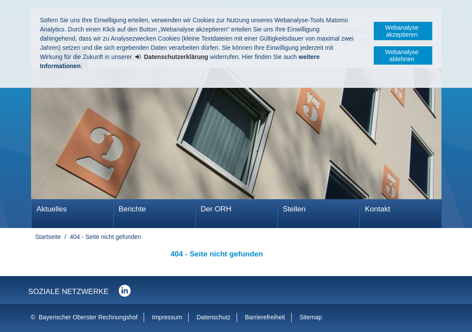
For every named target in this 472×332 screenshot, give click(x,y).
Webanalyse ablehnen (402, 55)
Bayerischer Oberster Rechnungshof (88, 317)
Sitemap (311, 317)
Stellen (294, 209)
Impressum (167, 317)
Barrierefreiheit (265, 317)
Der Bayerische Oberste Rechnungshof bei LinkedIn (125, 291)
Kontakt (377, 209)
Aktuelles (52, 209)
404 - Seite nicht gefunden (105, 236)
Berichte (132, 209)
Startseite (48, 236)
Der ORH (216, 209)
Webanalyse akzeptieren (402, 31)
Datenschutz (213, 317)
